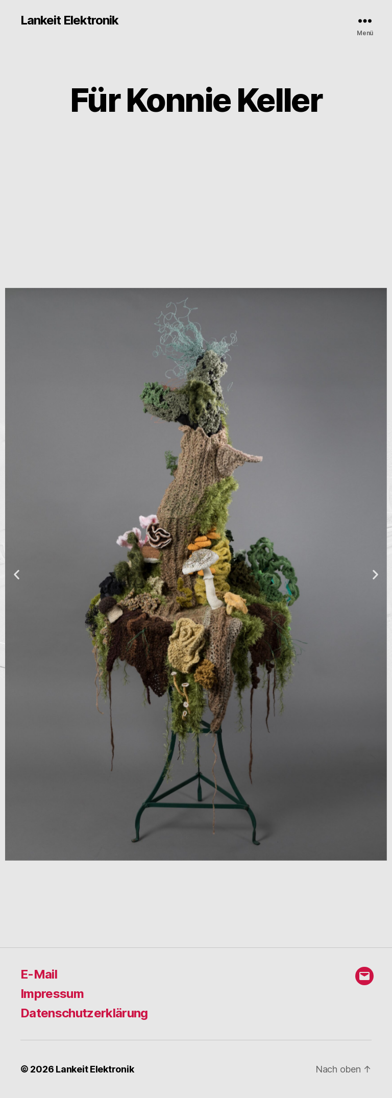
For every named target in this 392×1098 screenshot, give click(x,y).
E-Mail (38, 974)
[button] (16, 574)
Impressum (52, 993)
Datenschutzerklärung (84, 1013)
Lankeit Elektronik (69, 20)
